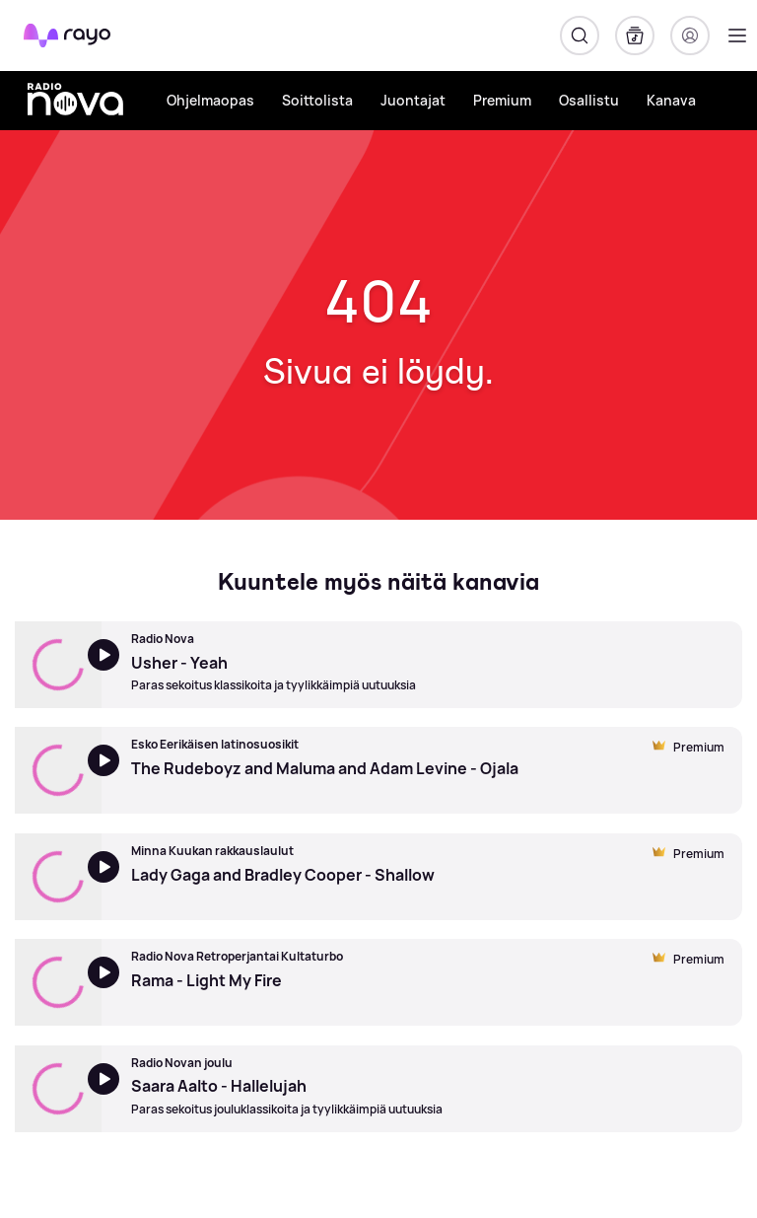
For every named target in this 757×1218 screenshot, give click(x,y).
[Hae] (579, 35)
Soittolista (317, 100)
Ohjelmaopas (210, 100)
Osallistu (589, 100)
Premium (502, 100)
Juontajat (413, 100)
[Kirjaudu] (690, 35)
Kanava (671, 100)
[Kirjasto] (634, 35)
